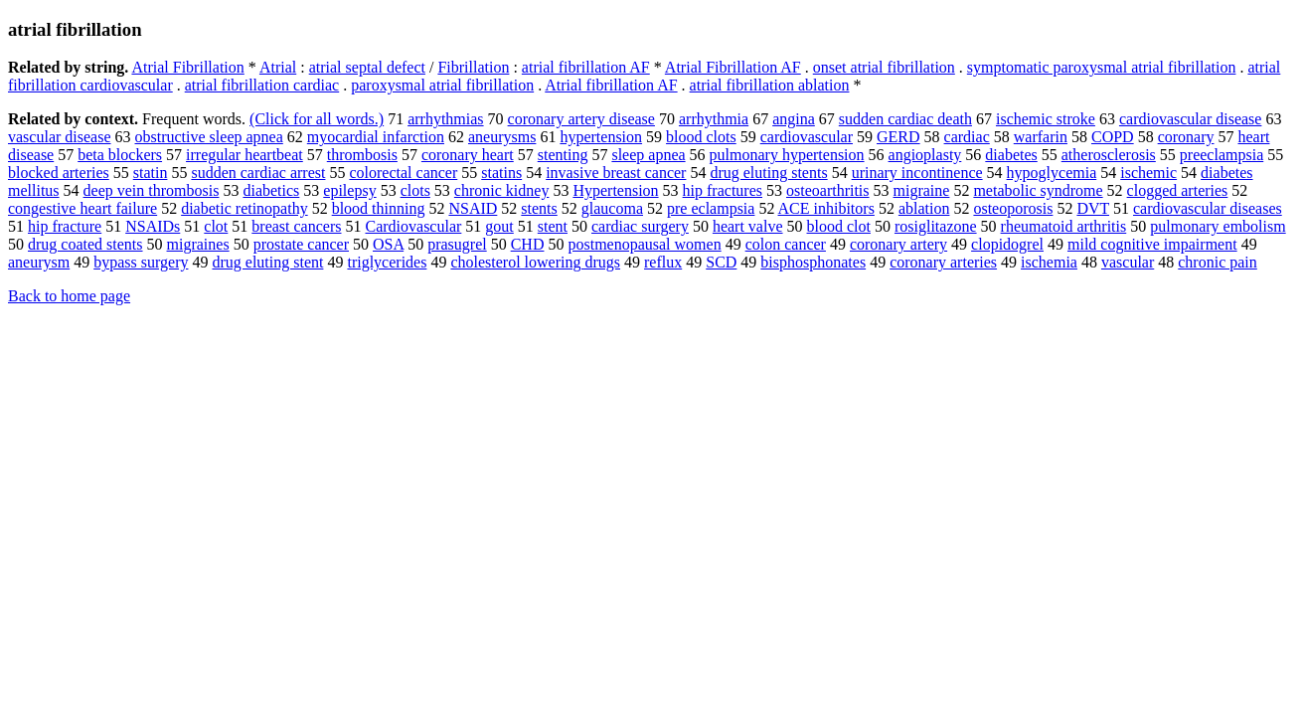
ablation (924, 208)
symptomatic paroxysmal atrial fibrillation (1101, 67)
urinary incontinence (917, 172)
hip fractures (722, 190)
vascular (1127, 262)
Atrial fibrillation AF (611, 85)
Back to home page (69, 295)
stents (539, 208)
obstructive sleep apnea (209, 136)
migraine (922, 190)
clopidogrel (1007, 244)
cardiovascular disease (1190, 118)
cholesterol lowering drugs (535, 262)
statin (150, 172)
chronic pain (1217, 262)
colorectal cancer (403, 172)
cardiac (967, 136)
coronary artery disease (581, 118)
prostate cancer (301, 244)
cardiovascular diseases (1207, 208)
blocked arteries (58, 172)
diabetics (271, 190)
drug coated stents (85, 244)
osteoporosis (1013, 208)
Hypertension (615, 190)
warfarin (1040, 136)
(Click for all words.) (316, 118)
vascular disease (59, 136)
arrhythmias (445, 118)
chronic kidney (502, 190)
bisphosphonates (813, 262)
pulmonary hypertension (787, 154)
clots (415, 190)
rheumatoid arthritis (1064, 226)
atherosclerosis (1108, 154)
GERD (898, 136)
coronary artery (898, 244)
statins (501, 172)
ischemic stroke (1045, 118)
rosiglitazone (936, 226)
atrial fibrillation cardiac (262, 85)
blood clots (701, 136)
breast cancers (296, 226)
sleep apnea (648, 154)
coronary (1186, 136)
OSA (388, 244)
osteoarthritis (828, 190)
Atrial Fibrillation (187, 67)
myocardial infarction (375, 136)
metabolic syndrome (1037, 190)
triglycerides (386, 262)
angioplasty (925, 154)
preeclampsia (1221, 154)
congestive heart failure (82, 208)
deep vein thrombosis (151, 190)
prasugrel (457, 244)
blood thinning (378, 208)
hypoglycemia (1052, 172)
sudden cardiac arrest (258, 172)
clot (216, 226)
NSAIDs (152, 226)
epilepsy (349, 190)
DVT (1092, 208)
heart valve (748, 226)
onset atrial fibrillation (884, 67)
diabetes (1011, 154)
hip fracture (64, 226)
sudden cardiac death (905, 118)
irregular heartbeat (244, 154)
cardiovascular (806, 136)
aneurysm (39, 262)
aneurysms (502, 136)
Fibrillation (473, 67)
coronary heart (467, 154)
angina (793, 118)
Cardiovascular (413, 226)
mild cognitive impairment (1152, 244)
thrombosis (362, 154)
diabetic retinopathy (244, 208)
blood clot (839, 226)
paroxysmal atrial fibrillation (442, 85)
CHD (528, 244)
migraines (198, 244)
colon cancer (785, 244)
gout (499, 226)
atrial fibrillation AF (586, 67)
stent (553, 226)
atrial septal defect (367, 67)
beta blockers (120, 154)
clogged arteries (1177, 190)
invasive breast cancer (616, 172)
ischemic (1148, 172)
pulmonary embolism (1217, 226)
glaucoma (612, 208)
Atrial (277, 67)
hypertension (601, 136)
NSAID (472, 208)
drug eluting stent (267, 262)
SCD (721, 262)
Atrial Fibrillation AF (733, 67)
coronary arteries (943, 262)
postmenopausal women (644, 244)
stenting (563, 154)
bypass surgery (140, 262)
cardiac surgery (640, 226)
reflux (663, 262)
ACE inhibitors (826, 208)
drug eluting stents (768, 172)
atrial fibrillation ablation (770, 85)
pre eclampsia (710, 208)
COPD (1112, 136)
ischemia (1049, 262)
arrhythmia (713, 118)
